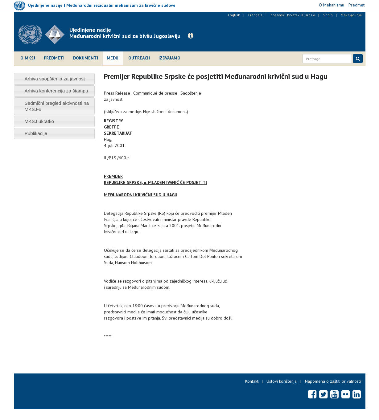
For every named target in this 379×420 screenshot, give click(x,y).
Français (255, 15)
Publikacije (35, 133)
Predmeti (54, 58)
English (234, 15)
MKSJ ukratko (39, 121)
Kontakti (252, 381)
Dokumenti (85, 58)
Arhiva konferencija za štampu (56, 90)
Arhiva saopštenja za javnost (54, 78)
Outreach (139, 58)
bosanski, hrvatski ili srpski (292, 15)
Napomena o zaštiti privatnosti (333, 381)
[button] (190, 36)
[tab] (54, 78)
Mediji (113, 58)
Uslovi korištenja (281, 381)
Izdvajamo (169, 58)
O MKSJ (27, 58)
